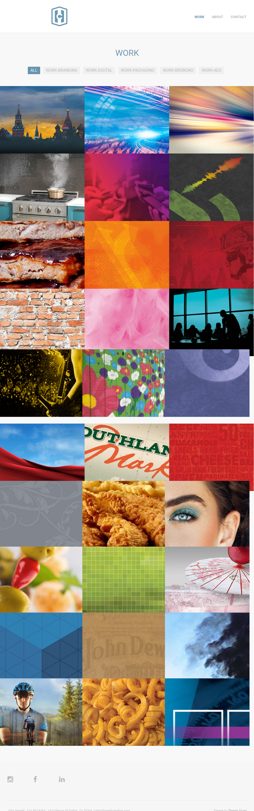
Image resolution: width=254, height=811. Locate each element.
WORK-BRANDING (61, 70)
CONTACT (239, 17)
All (34, 70)
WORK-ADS (212, 70)
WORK (199, 17)
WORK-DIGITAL (99, 70)
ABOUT (217, 17)
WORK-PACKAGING (137, 70)
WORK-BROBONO (178, 70)
